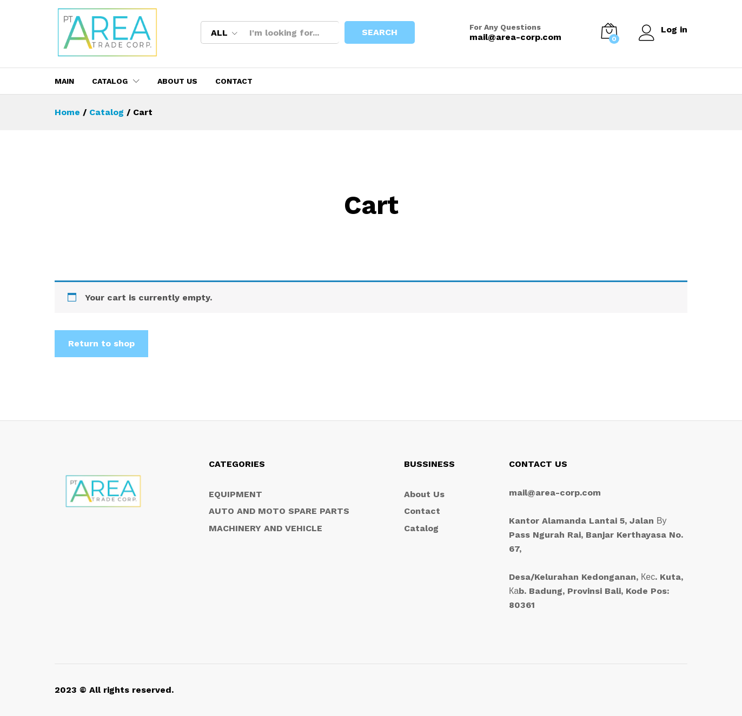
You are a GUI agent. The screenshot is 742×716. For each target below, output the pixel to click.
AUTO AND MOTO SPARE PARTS (279, 511)
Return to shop (101, 343)
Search (379, 32)
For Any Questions (504, 27)
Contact (234, 81)
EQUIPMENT (235, 494)
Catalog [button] (110, 81)
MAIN (64, 81)
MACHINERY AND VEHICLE (265, 528)
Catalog (421, 528)
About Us (177, 81)
